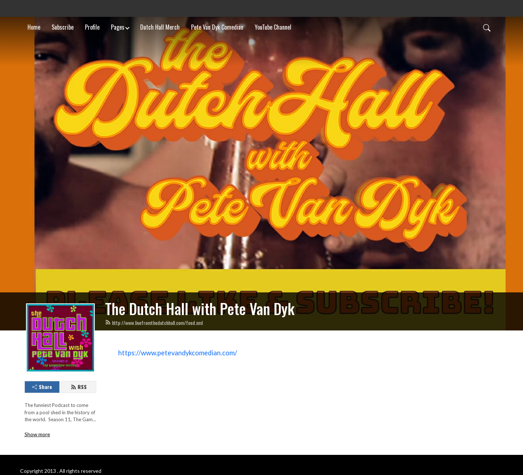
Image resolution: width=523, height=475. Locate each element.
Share (42, 386)
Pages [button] (117, 27)
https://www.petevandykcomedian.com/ (177, 353)
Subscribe (63, 27)
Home (33, 27)
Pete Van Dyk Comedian (217, 27)
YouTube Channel (273, 27)
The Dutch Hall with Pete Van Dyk (200, 308)
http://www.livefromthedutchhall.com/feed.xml (154, 322)
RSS (79, 386)
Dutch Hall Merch (160, 27)
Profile (92, 27)
